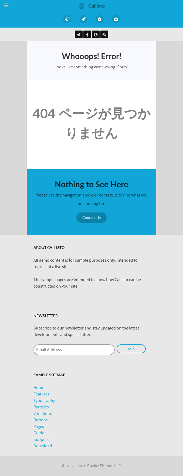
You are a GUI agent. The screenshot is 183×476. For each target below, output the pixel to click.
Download (42, 446)
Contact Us (91, 217)
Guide (38, 433)
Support (41, 439)
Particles (41, 407)
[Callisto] (92, 5)
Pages (38, 426)
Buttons (40, 420)
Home (38, 387)
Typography (44, 400)
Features (41, 394)
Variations (42, 413)
